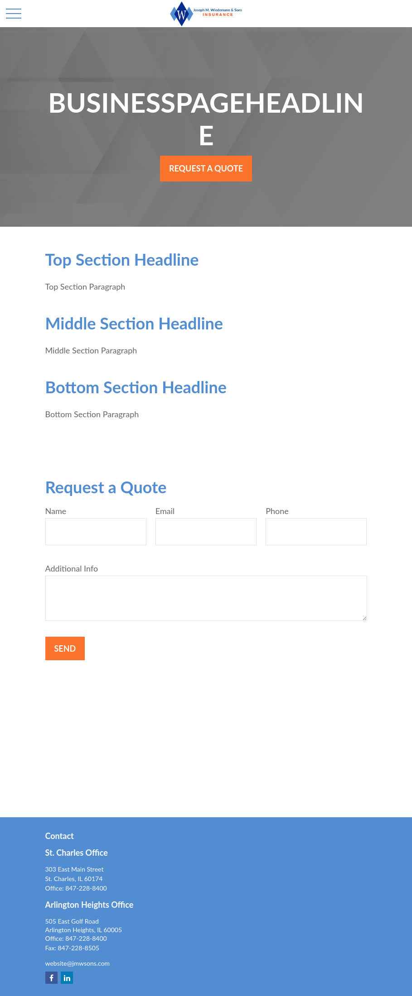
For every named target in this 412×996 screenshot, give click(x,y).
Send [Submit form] (65, 648)
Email (164, 511)
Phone (277, 511)
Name (56, 511)
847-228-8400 (86, 888)
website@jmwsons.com (77, 963)
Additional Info (71, 568)
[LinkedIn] (67, 978)
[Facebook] (51, 978)
